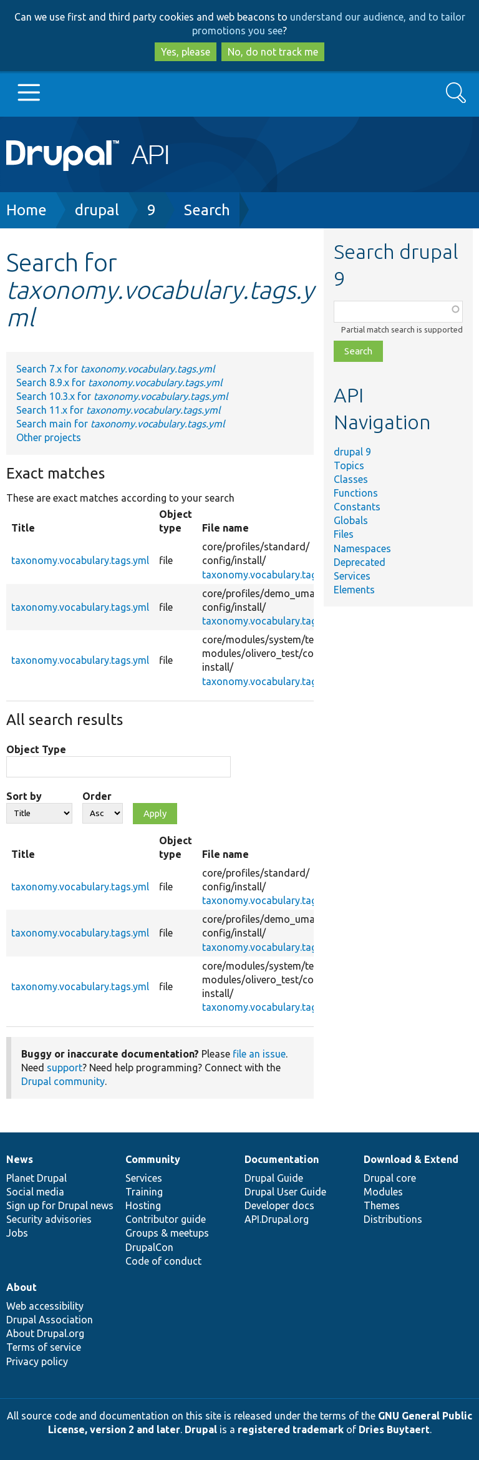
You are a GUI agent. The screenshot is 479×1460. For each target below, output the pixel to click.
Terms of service (43, 1347)
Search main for (120, 423)
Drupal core (390, 1178)
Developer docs (279, 1205)
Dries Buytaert (394, 1429)
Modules (383, 1191)
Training (144, 1191)
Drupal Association (49, 1319)
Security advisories (49, 1219)
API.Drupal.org (276, 1219)
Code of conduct (163, 1261)
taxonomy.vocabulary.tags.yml (80, 560)
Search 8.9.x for (119, 382)
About (21, 1287)
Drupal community (63, 1081)
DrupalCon (149, 1247)
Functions (356, 493)
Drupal (201, 1429)
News (19, 1159)
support (64, 1067)
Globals (351, 520)
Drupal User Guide (285, 1191)
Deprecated (359, 562)
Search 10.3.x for (122, 396)
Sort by (24, 796)
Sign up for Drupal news (60, 1205)
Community (152, 1159)
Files (344, 534)
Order (97, 796)
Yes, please (185, 51)
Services (352, 576)
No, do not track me (273, 51)
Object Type (36, 749)
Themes (382, 1205)
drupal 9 (352, 451)
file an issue (259, 1053)
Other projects (48, 437)
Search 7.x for (115, 368)
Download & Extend (411, 1159)
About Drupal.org (45, 1333)
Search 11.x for (118, 410)
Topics (349, 465)
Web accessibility (45, 1306)
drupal (97, 210)
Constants (357, 506)
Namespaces (362, 548)
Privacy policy (37, 1361)
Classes (351, 479)
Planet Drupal (36, 1178)
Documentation (281, 1159)
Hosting (143, 1205)
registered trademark (291, 1429)
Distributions (393, 1219)
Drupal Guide (273, 1178)
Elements (354, 589)
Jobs (17, 1233)
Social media (35, 1191)
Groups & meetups (167, 1233)
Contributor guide (165, 1219)
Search (207, 210)
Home (26, 210)
